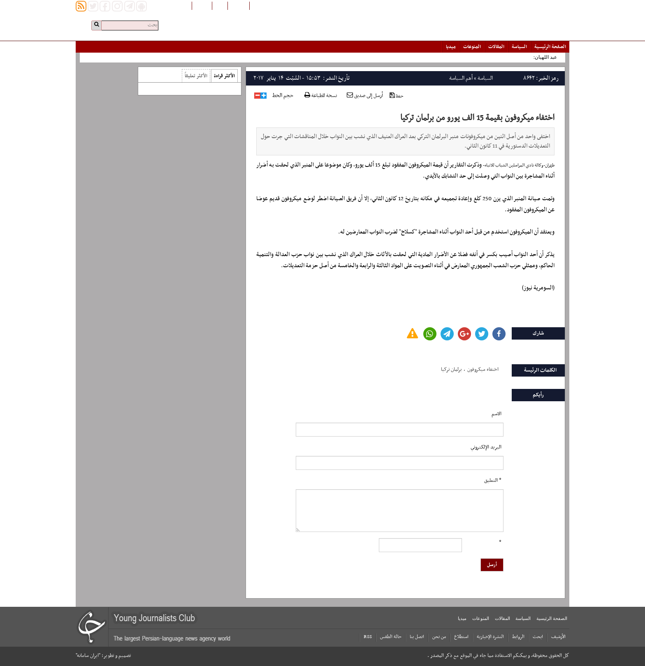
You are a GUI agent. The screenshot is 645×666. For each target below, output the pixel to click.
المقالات (496, 47)
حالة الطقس (390, 637)
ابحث (538, 637)
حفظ (397, 96)
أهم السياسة (461, 78)
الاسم (496, 414)
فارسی (220, 5)
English (202, 5)
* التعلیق (492, 480)
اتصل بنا (417, 637)
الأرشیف (558, 637)
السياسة (519, 47)
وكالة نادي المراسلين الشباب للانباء (514, 165)
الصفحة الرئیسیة (550, 47)
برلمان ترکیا (451, 369)
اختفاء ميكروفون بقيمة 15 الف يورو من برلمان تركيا (477, 118)
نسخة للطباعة (320, 96)
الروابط (518, 637)
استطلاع (461, 637)
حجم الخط (282, 96)
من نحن (439, 637)
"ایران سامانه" (88, 655)
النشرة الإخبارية (490, 637)
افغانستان (239, 5)
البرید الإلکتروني (486, 447)
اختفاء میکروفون (483, 369)
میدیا (451, 47)
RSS (368, 637)
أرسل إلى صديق (365, 96)
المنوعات (472, 47)
